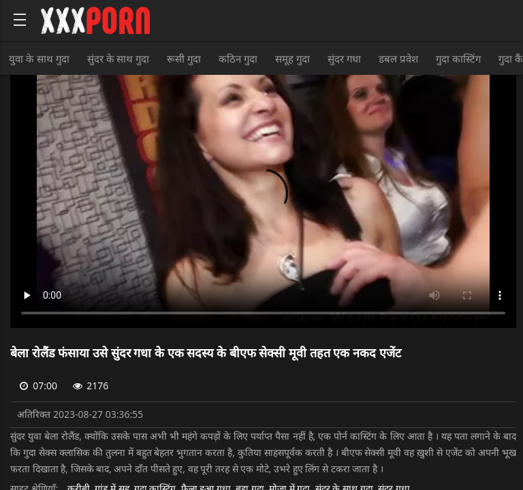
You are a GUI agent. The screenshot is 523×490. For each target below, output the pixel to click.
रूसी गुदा (184, 58)
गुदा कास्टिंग (458, 58)
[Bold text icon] (20, 20)
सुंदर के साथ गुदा (118, 58)
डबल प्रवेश (398, 58)
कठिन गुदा (238, 58)
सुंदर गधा (344, 58)
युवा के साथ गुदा (39, 58)
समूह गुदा (292, 58)
